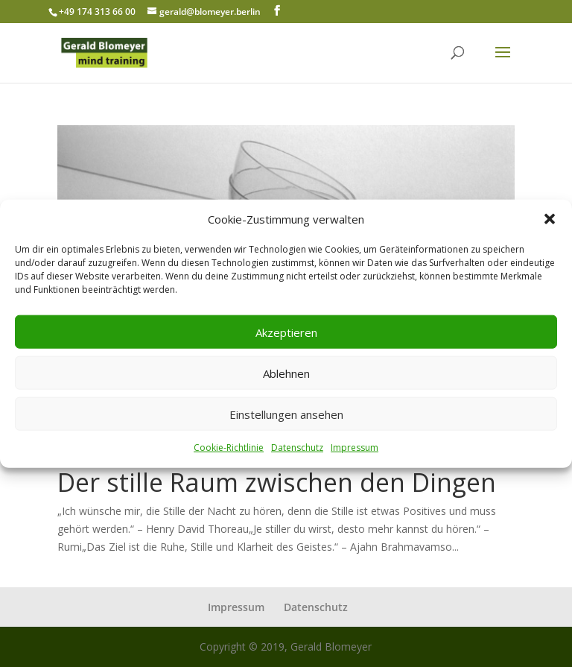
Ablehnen (286, 373)
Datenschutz (297, 447)
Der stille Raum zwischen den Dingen (276, 482)
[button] (549, 219)
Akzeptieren (286, 332)
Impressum (354, 447)
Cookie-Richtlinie (229, 447)
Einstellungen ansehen (286, 414)
